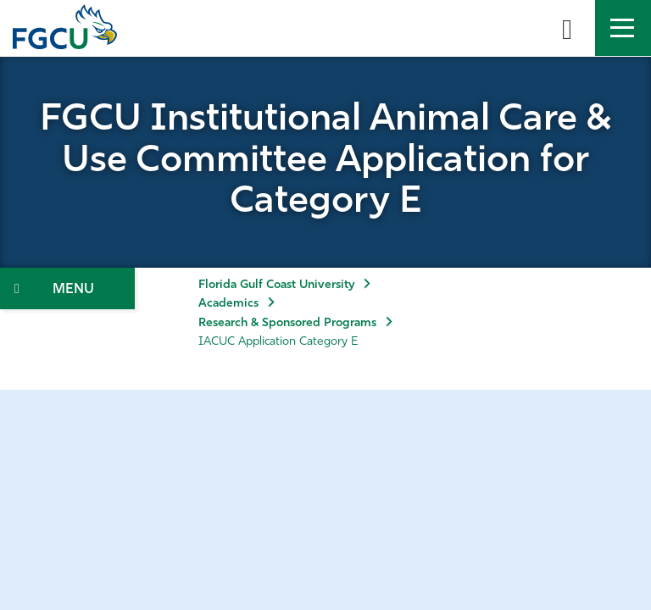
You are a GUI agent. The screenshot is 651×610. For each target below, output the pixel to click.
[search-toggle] (567, 28)
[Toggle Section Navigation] (67, 288)
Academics (228, 303)
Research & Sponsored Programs (287, 323)
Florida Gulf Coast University (276, 285)
